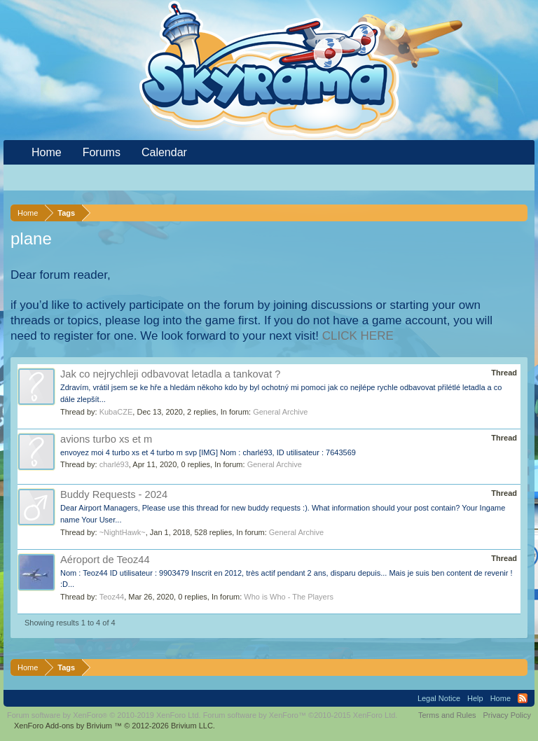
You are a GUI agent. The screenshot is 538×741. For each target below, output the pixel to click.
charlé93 (114, 464)
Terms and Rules (447, 715)
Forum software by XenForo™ (300, 715)
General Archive (280, 412)
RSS (522, 698)
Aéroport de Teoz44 (105, 559)
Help (475, 698)
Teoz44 (111, 597)
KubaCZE (116, 412)
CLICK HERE (358, 335)
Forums (101, 152)
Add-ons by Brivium (114, 725)
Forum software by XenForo (104, 715)
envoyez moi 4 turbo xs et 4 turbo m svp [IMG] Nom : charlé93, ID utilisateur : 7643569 (208, 452)
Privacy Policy (507, 715)
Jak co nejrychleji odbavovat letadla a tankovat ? (170, 374)
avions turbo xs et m (106, 439)
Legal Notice (439, 698)
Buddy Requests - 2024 (113, 494)
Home (47, 152)
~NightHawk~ (122, 532)
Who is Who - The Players (288, 597)
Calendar (164, 152)
